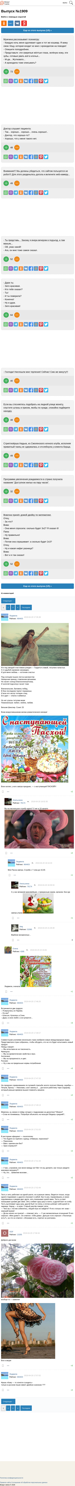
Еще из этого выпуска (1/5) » (37, 30)
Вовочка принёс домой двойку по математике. (27, 515)
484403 (20, 619)
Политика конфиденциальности (11, 1478)
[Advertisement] (37, 106)
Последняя (26, 607)
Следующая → (8, 601)
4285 (22, 951)
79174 (22, 803)
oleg (21, 926)
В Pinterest (41, 81)
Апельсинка (17, 800)
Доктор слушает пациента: (17, 128)
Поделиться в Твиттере (46, 81)
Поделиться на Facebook (31, 81)
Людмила (13, 616)
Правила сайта (5, 1482)
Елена (15, 949)
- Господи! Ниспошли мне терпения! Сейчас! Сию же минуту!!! (35, 372)
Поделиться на (36, 81)
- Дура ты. (8, 282)
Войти (65, 3)
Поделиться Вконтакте (26, 81)
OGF (11, 1232)
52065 (29, 929)
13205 (19, 1235)
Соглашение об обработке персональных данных (29, 1482)
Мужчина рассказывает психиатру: (21, 39)
